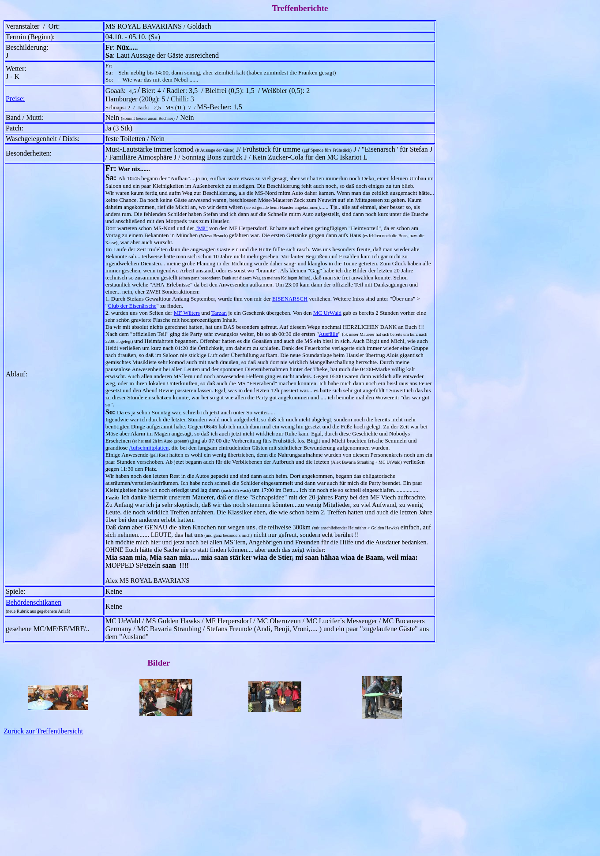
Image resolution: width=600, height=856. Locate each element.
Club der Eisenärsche (132, 305)
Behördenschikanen (33, 602)
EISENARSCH (290, 298)
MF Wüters (187, 312)
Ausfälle (328, 334)
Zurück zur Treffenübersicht (43, 731)
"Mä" (201, 228)
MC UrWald (327, 312)
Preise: (15, 98)
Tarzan (219, 312)
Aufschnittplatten (149, 447)
